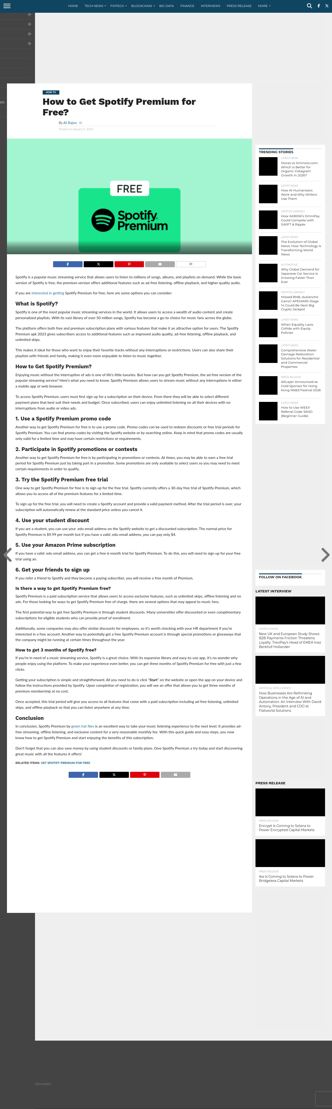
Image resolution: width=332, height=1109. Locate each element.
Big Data (166, 6)
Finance (187, 6)
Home (73, 6)
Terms (301, 1105)
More (263, 6)
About (254, 1105)
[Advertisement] (166, 47)
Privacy (286, 1105)
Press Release (239, 6)
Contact (269, 1105)
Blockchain (141, 6)
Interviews (210, 6)
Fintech (117, 6)
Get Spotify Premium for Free (65, 763)
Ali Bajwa (70, 123)
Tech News (94, 6)
